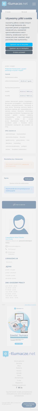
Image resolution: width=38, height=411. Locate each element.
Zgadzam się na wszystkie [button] (19, 44)
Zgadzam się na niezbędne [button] (19, 48)
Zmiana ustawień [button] (19, 52)
